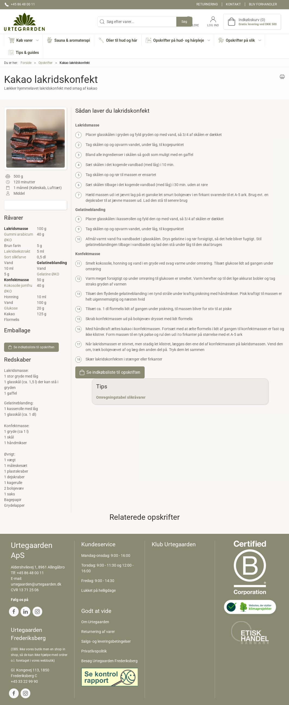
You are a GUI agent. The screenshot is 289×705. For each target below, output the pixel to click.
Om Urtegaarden (95, 622)
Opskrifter (45, 63)
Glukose (11, 308)
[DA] (24, 22)
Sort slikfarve (15, 257)
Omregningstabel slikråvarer (120, 397)
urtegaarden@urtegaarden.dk (36, 584)
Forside (26, 63)
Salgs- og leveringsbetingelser (106, 641)
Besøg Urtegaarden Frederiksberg (109, 661)
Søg (184, 22)
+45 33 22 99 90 (24, 681)
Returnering (207, 4)
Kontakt (233, 4)
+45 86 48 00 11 (30, 573)
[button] (23, 40)
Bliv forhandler (263, 4)
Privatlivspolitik (94, 651)
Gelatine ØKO (48, 274)
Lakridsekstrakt (17, 251)
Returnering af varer (98, 631)
